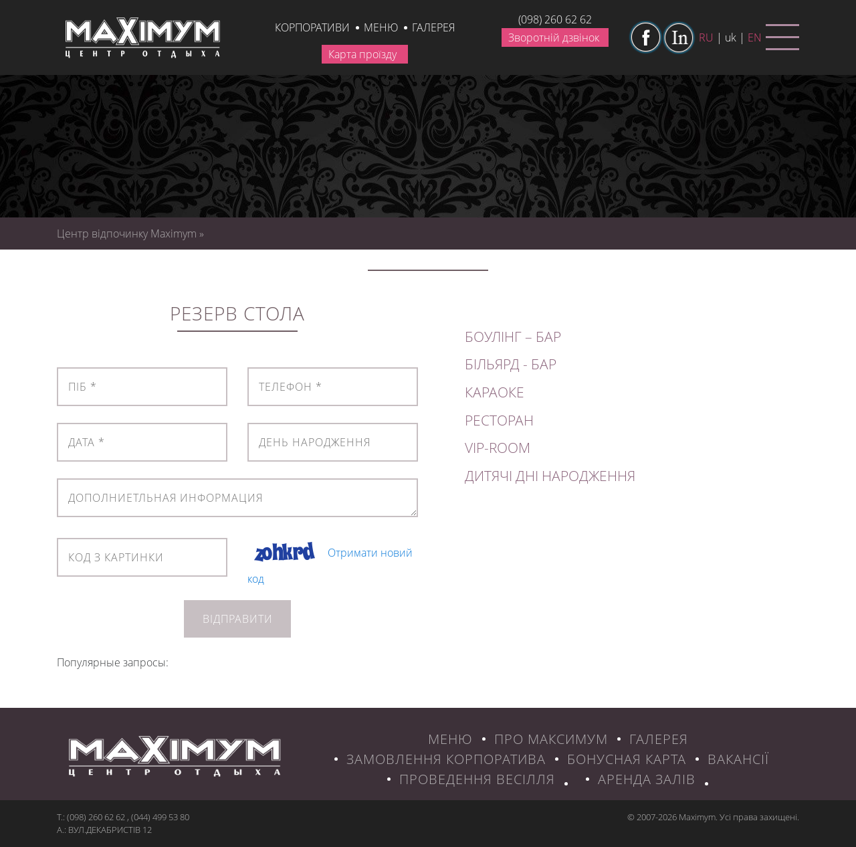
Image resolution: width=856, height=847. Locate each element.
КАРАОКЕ (494, 392)
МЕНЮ (450, 739)
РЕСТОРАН (499, 420)
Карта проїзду (362, 54)
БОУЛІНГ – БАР (513, 336)
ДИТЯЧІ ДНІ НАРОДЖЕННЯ (550, 475)
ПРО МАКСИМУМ (551, 739)
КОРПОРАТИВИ (312, 27)
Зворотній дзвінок (553, 37)
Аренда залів (647, 779)
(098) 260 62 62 (555, 19)
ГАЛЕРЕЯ (658, 739)
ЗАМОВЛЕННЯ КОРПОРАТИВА (446, 759)
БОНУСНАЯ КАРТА (626, 759)
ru (706, 37)
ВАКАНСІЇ (738, 759)
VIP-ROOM (497, 447)
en (755, 37)
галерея (433, 27)
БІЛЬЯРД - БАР (510, 364)
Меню (381, 27)
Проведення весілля (477, 779)
